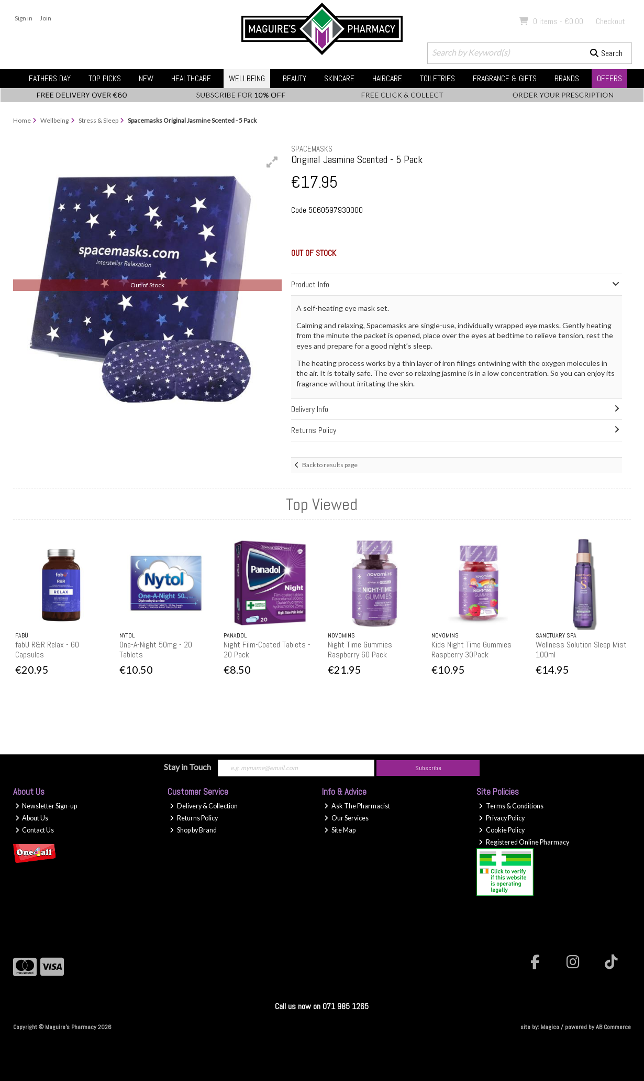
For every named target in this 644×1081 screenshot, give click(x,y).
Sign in (23, 18)
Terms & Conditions (511, 806)
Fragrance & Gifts (505, 78)
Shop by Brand (193, 830)
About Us (32, 818)
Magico (550, 1027)
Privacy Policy (502, 818)
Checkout (610, 21)
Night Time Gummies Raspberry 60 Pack (360, 649)
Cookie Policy (502, 830)
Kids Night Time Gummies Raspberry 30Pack (471, 649)
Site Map (340, 830)
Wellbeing (247, 78)
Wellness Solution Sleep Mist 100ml (581, 649)
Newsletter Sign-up (46, 806)
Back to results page (330, 465)
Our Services (346, 818)
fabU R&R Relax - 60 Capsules (47, 649)
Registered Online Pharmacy (524, 842)
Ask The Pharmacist (357, 806)
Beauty (294, 78)
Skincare (339, 78)
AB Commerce (613, 1027)
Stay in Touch (187, 767)
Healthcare (191, 78)
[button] (272, 162)
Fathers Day (50, 78)
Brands (566, 78)
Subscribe (428, 768)
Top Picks (104, 78)
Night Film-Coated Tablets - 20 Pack (267, 649)
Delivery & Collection (204, 806)
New (146, 78)
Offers (609, 78)
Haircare (387, 78)
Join (45, 18)
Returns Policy (194, 818)
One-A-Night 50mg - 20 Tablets (155, 649)
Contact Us (34, 830)
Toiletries (437, 78)
